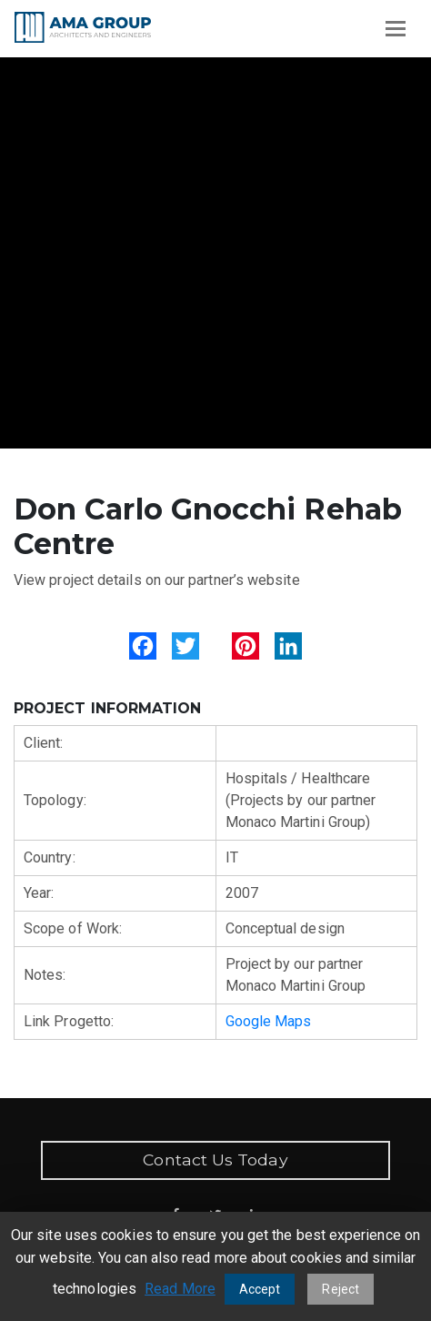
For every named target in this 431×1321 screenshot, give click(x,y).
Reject (340, 1289)
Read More (180, 1288)
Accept (259, 1289)
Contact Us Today (215, 1159)
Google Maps (269, 1021)
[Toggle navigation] (395, 28)
